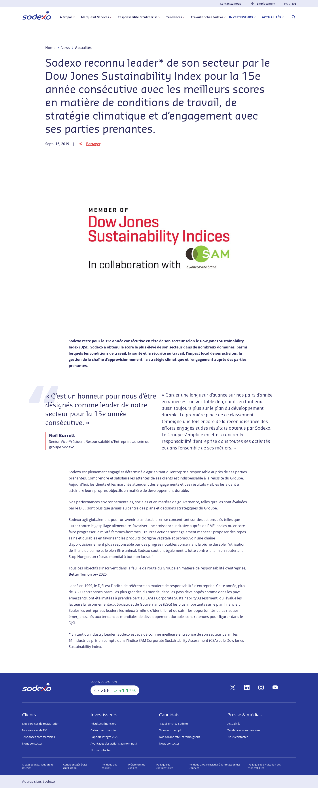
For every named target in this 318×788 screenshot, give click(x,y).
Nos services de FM (34, 730)
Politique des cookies (109, 766)
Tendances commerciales (38, 737)
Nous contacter (32, 743)
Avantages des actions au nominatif (114, 743)
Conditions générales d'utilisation (75, 766)
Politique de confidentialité (164, 766)
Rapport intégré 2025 (104, 737)
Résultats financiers (103, 724)
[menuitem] (36, 15)
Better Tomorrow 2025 (88, 574)
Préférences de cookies (136, 766)
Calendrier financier (103, 730)
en (294, 3)
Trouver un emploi (171, 730)
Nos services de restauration (40, 724)
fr (286, 3)
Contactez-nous (230, 4)
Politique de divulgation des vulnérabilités (264, 766)
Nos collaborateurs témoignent (179, 737)
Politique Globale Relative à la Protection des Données (214, 766)
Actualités (233, 724)
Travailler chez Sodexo (173, 724)
